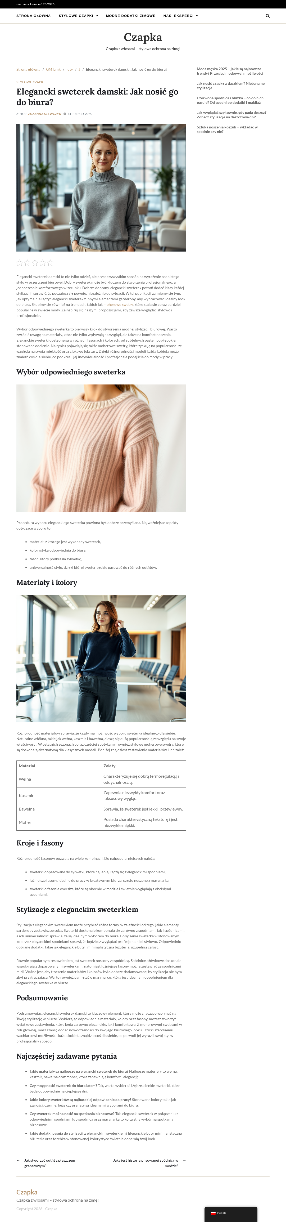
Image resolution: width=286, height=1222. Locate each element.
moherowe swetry (118, 304)
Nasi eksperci (181, 16)
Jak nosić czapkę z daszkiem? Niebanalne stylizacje (231, 85)
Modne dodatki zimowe (131, 16)
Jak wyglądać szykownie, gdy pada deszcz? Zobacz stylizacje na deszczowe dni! (231, 114)
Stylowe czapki (78, 16)
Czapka (143, 37)
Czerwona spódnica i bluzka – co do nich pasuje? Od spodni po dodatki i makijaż (230, 100)
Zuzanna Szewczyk (44, 113)
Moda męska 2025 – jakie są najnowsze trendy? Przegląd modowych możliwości (230, 71)
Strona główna (33, 16)
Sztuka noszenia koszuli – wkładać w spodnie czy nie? (227, 129)
